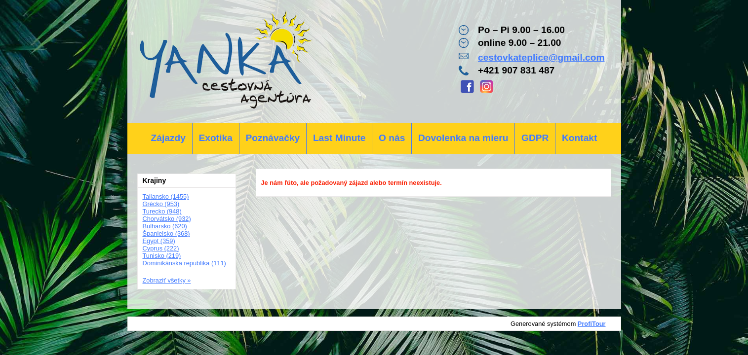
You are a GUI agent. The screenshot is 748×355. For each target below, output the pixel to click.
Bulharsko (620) (165, 226)
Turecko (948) (162, 211)
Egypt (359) (159, 241)
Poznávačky (272, 138)
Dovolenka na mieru (463, 138)
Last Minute (339, 138)
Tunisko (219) (162, 255)
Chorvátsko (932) (167, 218)
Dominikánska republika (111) (184, 263)
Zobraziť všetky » (167, 280)
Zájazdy (168, 138)
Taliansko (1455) (166, 196)
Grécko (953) (161, 204)
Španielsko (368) (166, 233)
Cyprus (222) (161, 248)
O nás (392, 138)
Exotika (216, 138)
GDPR (535, 138)
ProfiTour (592, 323)
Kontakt (579, 138)
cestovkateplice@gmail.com (541, 57)
